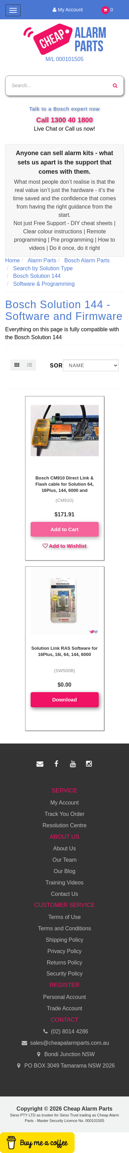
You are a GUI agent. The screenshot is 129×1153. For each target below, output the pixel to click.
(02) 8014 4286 (64, 1032)
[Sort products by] (91, 365)
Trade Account (64, 1008)
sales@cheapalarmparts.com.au (64, 1043)
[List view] (29, 365)
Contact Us (64, 894)
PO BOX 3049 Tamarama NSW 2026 (64, 1066)
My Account (66, 9)
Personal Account (64, 997)
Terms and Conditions (64, 928)
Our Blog (64, 871)
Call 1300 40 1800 (64, 120)
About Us (64, 848)
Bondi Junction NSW (64, 1055)
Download (64, 699)
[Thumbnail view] (16, 365)
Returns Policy (64, 962)
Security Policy (64, 974)
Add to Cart (65, 529)
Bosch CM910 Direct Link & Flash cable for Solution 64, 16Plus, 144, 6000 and (64, 484)
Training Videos (64, 883)
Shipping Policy (64, 940)
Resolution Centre (64, 825)
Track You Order (65, 814)
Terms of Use (64, 917)
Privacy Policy (64, 951)
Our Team (65, 860)
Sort (54, 365)
